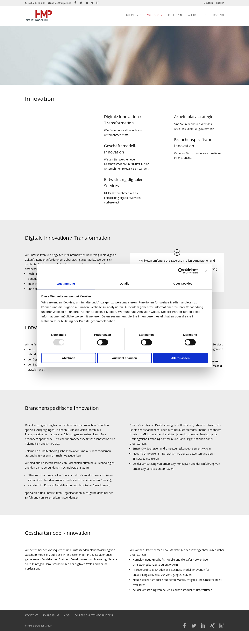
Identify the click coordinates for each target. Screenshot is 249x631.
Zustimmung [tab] (66, 283)
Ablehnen (68, 358)
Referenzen (175, 15)
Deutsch (208, 3)
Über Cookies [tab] (182, 283)
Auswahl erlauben (124, 358)
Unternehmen (132, 15)
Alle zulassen (180, 358)
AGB (67, 615)
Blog (205, 15)
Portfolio (152, 15)
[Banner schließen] (206, 270)
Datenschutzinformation (94, 615)
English (220, 3)
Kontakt (218, 15)
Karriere (192, 15)
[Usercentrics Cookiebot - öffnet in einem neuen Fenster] (181, 271)
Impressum (51, 615)
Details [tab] (124, 283)
